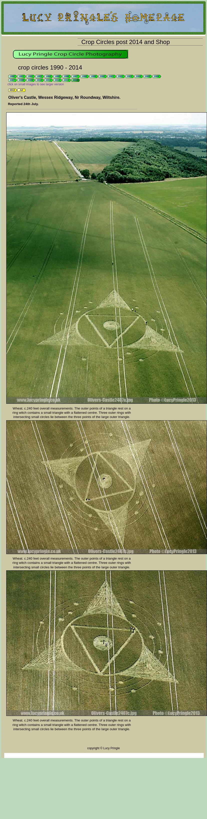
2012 (57, 80)
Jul (21, 90)
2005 (147, 76)
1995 (57, 76)
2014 (75, 80)
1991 (21, 76)
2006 (156, 76)
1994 (48, 76)
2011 (48, 80)
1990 (12, 76)
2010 (39, 80)
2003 (129, 76)
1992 (30, 76)
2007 (12, 80)
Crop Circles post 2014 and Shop (125, 42)
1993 (39, 76)
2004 (138, 76)
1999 (93, 76)
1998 (84, 76)
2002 (120, 76)
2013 (66, 80)
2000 (102, 76)
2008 (21, 80)
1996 (66, 76)
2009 (30, 80)
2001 (111, 76)
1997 (75, 76)
